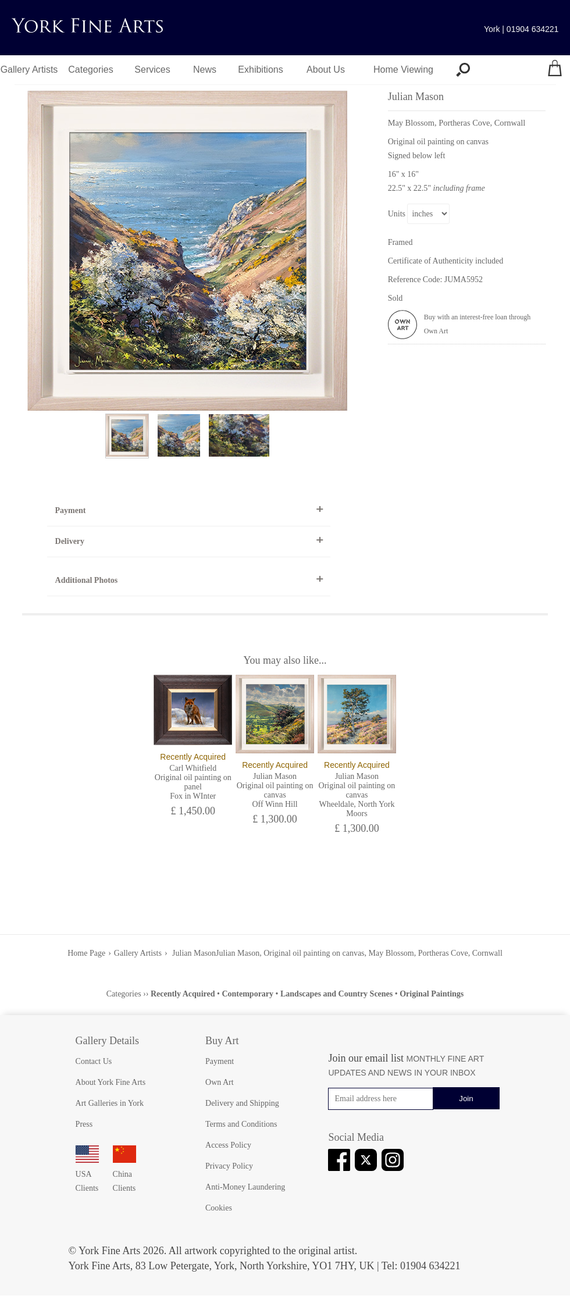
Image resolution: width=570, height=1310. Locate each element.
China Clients (124, 1174)
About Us (326, 69)
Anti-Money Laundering (245, 1187)
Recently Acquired (183, 993)
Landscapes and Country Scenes (336, 993)
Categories (90, 69)
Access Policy (228, 1145)
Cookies (218, 1208)
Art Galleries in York (110, 1103)
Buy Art (222, 1040)
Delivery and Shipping (242, 1103)
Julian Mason (193, 953)
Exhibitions (260, 69)
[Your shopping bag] (555, 69)
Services (152, 69)
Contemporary (247, 993)
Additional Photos (86, 580)
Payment (70, 510)
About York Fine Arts (111, 1082)
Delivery (70, 541)
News (204, 69)
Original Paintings (432, 993)
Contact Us (94, 1061)
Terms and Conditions (241, 1124)
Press (84, 1124)
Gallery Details (107, 1040)
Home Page (86, 953)
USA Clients (87, 1174)
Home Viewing (403, 69)
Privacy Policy (229, 1166)
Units (396, 213)
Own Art (219, 1082)
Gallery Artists (29, 69)
